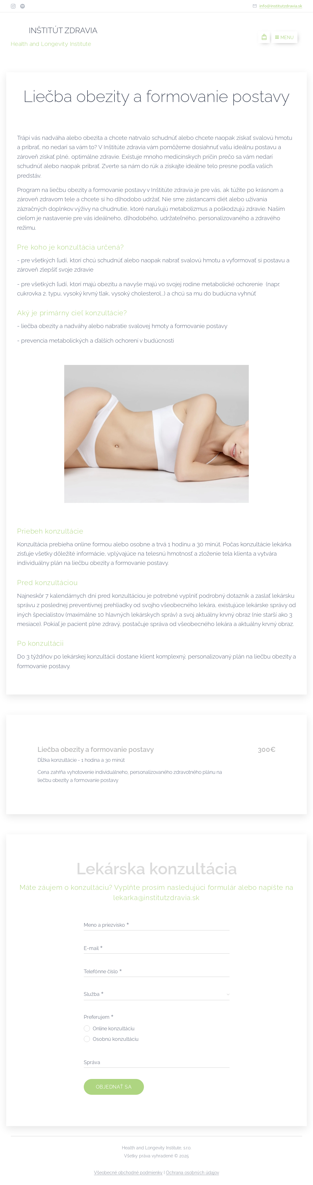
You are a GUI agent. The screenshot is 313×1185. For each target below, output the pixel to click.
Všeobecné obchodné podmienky (128, 1172)
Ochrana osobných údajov (192, 1172)
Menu (284, 37)
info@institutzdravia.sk (280, 6)
